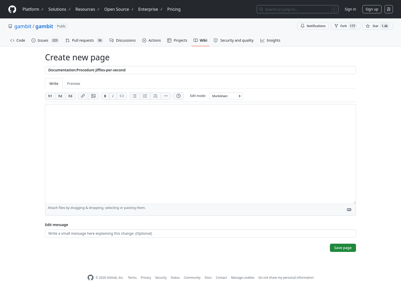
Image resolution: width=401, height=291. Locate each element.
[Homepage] (12, 9)
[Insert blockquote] (155, 96)
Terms (132, 277)
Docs (208, 277)
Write (53, 83)
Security (161, 277)
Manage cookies (242, 277)
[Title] (200, 70)
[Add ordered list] (145, 96)
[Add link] (82, 96)
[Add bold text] (105, 96)
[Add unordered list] (134, 96)
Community (192, 277)
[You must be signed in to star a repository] (377, 26)
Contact (221, 277)
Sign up (372, 9)
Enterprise (150, 9)
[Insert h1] (50, 96)
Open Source (119, 9)
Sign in (350, 9)
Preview (73, 83)
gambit (22, 26)
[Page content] (200, 154)
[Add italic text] (112, 96)
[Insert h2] (60, 96)
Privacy (146, 277)
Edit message (56, 224)
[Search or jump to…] (297, 9)
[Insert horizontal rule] (166, 96)
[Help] (178, 96)
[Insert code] (121, 96)
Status (175, 277)
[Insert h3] (70, 96)
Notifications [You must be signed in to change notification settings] (312, 26)
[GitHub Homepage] (90, 277)
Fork (345, 26)
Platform (33, 9)
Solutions (59, 9)
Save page (343, 247)
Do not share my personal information (286, 277)
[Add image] (93, 96)
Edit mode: (198, 96)
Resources (87, 9)
